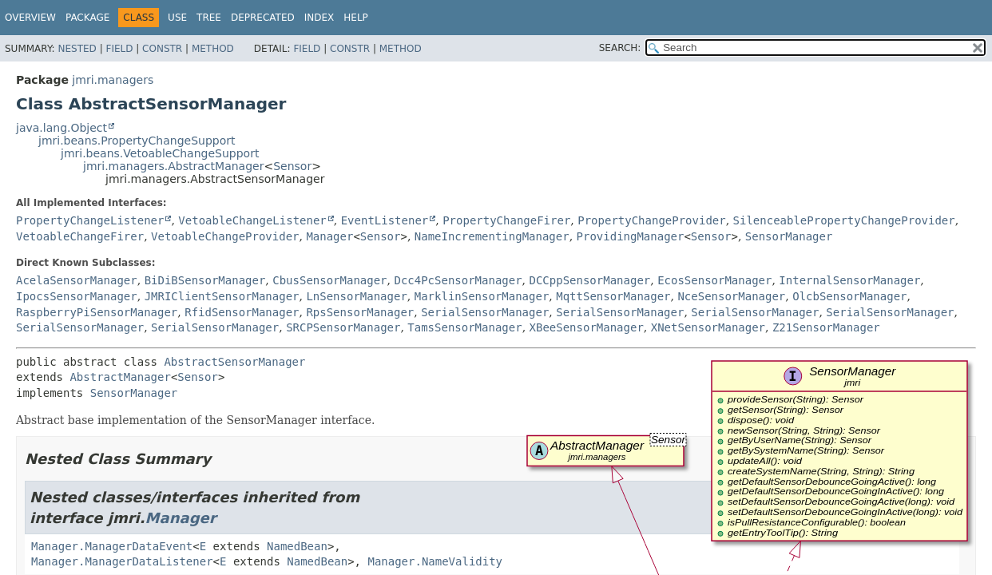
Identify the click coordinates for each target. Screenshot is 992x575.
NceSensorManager (731, 296)
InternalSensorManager (849, 280)
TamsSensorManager (464, 327)
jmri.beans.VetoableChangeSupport (160, 153)
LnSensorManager (356, 296)
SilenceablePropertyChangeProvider (844, 220)
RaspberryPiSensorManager (96, 312)
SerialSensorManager (485, 312)
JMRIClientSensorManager (222, 296)
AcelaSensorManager (76, 280)
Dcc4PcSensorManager (458, 280)
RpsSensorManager (360, 312)
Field (119, 48)
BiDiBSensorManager (205, 280)
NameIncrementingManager (492, 236)
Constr (162, 48)
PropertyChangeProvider (651, 220)
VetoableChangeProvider (225, 236)
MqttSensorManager (613, 296)
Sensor (292, 166)
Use (177, 17)
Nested (77, 48)
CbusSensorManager (329, 280)
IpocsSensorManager (76, 296)
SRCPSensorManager (343, 327)
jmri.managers (112, 79)
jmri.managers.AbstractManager (173, 166)
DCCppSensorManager (590, 280)
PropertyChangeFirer (506, 220)
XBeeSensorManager (587, 327)
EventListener (385, 220)
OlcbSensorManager (849, 296)
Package (87, 17)
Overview (30, 17)
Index (319, 17)
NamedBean (297, 546)
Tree (208, 17)
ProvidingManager (630, 236)
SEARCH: (620, 48)
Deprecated (263, 17)
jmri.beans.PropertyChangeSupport (137, 140)
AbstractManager (119, 377)
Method (213, 48)
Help (355, 17)
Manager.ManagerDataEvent (111, 546)
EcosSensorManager (714, 280)
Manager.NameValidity (434, 561)
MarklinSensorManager (482, 296)
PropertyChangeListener (90, 220)
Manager (329, 236)
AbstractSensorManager (234, 361)
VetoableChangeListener (252, 220)
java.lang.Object (61, 127)
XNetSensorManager (708, 327)
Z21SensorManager (826, 327)
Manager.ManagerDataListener (122, 561)
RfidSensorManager (242, 312)
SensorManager (789, 236)
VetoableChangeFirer (80, 236)
